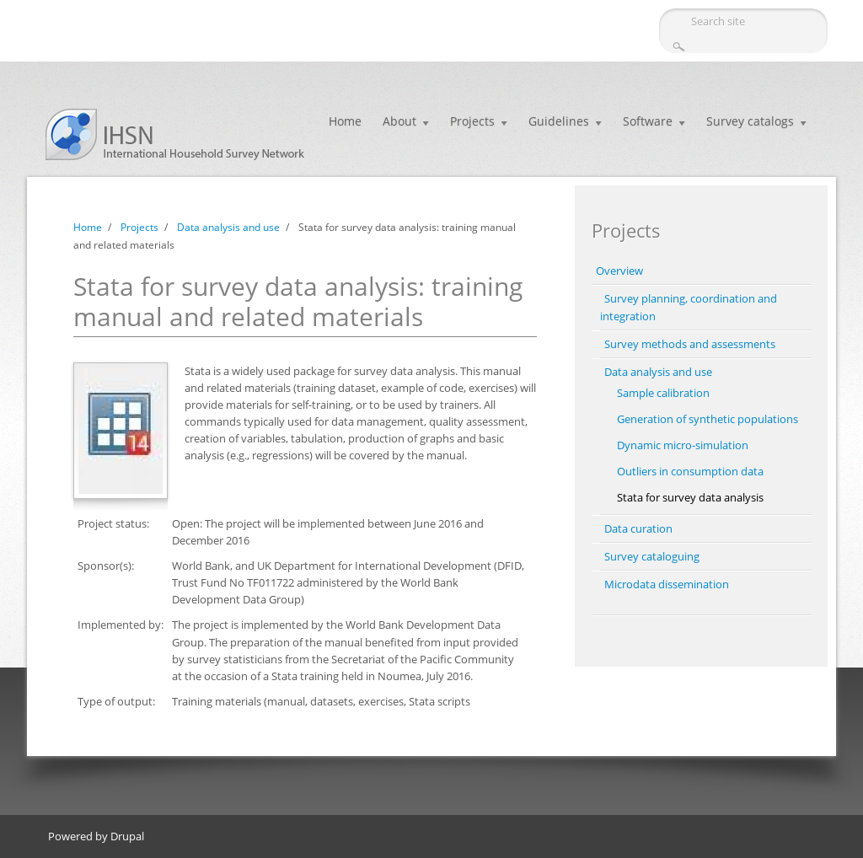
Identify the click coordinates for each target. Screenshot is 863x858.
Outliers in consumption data (690, 471)
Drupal (127, 836)
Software (648, 121)
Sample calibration (663, 392)
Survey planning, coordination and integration (688, 307)
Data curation (638, 528)
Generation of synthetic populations (707, 418)
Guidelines (558, 121)
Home (345, 121)
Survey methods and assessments (689, 343)
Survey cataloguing (652, 556)
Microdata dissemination (666, 584)
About (399, 121)
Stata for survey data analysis (690, 497)
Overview (619, 270)
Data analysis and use (228, 227)
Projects (472, 121)
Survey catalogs (750, 121)
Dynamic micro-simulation (682, 445)
